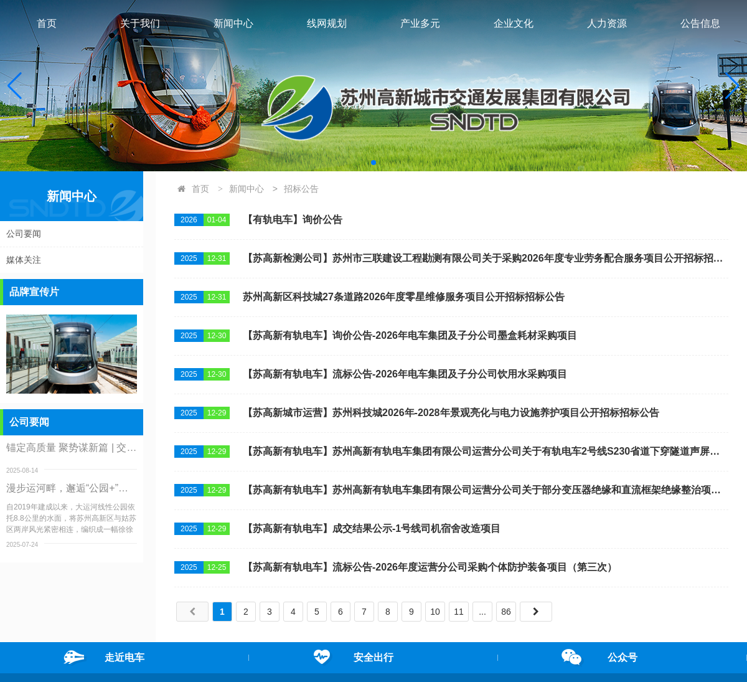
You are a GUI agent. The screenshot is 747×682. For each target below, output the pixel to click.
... (482, 612)
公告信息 (700, 23)
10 (435, 612)
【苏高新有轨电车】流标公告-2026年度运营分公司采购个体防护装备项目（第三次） (430, 567)
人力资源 (607, 23)
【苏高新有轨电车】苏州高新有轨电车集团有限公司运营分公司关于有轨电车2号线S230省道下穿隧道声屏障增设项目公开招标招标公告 (485, 451)
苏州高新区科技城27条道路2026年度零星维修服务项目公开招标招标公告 (404, 296)
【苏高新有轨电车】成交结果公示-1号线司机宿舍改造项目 (371, 528)
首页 (47, 23)
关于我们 (140, 23)
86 (506, 612)
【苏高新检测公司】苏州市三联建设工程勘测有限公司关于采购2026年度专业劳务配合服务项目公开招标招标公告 (485, 258)
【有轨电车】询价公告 (292, 219)
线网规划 (327, 23)
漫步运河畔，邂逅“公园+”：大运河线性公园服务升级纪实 (71, 488)
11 (459, 612)
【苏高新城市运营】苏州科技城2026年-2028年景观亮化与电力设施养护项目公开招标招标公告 (451, 412)
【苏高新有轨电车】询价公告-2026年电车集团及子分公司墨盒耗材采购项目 (410, 335)
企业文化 (513, 23)
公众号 (622, 657)
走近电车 (124, 657)
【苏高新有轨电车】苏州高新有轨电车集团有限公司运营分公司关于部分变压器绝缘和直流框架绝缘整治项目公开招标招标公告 (485, 490)
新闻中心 (233, 23)
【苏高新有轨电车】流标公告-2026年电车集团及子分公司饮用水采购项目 (405, 374)
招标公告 (301, 189)
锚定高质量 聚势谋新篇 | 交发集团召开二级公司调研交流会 (71, 447)
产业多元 (420, 23)
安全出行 (373, 657)
